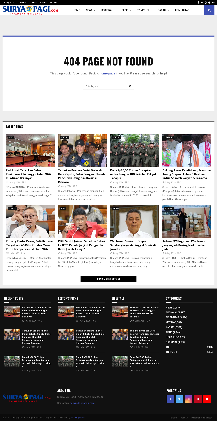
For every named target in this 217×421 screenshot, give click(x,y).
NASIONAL (171, 342)
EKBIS (125, 10)
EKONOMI (12, 208)
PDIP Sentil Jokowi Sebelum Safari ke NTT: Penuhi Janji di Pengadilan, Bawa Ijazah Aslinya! (81, 245)
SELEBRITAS (172, 317)
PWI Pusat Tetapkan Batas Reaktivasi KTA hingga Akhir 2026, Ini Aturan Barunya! (28, 174)
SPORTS (53, 2)
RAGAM (162, 10)
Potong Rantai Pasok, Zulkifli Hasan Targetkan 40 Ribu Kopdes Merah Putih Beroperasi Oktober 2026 (30, 245)
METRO (116, 208)
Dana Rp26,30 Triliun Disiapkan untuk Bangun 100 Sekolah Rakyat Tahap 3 (133, 174)
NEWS (89, 10)
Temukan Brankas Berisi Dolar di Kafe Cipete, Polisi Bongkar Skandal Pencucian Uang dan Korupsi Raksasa (82, 176)
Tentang (173, 418)
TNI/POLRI (143, 10)
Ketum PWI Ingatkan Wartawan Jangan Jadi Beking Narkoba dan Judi (183, 245)
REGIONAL (107, 10)
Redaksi (184, 418)
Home (23, 2)
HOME (76, 10)
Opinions (32, 2)
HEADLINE (64, 137)
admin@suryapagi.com (82, 403)
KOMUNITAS (182, 10)
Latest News (14, 126)
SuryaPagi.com (78, 417)
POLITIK (43, 2)
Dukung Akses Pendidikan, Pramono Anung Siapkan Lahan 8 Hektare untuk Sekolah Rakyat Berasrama (186, 174)
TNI (168, 347)
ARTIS (169, 332)
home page (107, 73)
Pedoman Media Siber (201, 418)
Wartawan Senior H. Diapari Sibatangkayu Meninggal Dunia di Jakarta (133, 245)
